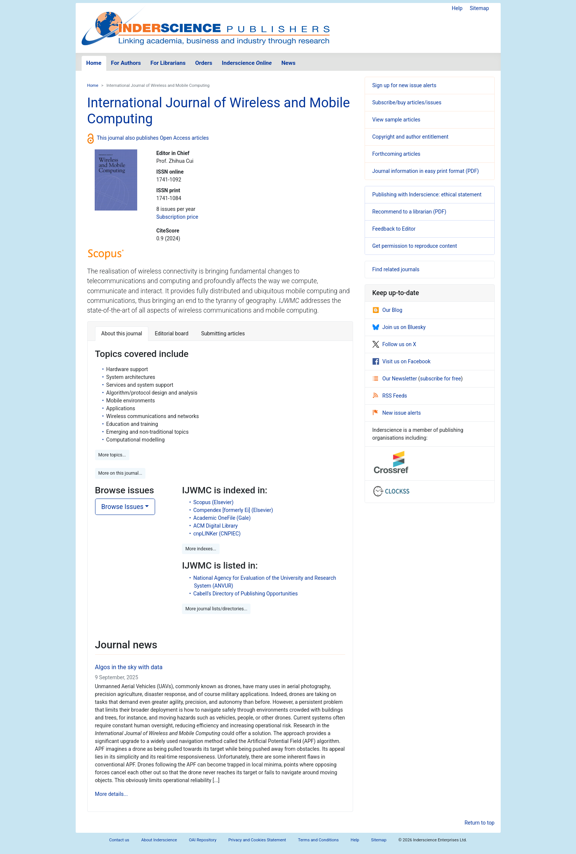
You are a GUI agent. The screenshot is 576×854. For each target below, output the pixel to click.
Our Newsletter (395, 379)
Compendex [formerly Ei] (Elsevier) (233, 510)
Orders (203, 63)
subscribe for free (440, 379)
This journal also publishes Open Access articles (153, 138)
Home (93, 63)
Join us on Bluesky (399, 327)
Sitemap (479, 8)
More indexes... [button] (200, 548)
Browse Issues (122, 506)
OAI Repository (203, 840)
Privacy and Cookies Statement (257, 840)
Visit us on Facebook (401, 361)
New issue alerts (397, 413)
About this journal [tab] (121, 333)
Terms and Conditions (318, 840)
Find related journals (395, 269)
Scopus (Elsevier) (213, 502)
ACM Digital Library (215, 526)
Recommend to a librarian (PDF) (409, 212)
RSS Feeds (390, 396)
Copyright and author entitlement (410, 137)
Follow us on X (394, 344)
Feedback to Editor (394, 229)
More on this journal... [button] (120, 473)
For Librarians (167, 63)
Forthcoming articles (396, 154)
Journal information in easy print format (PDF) (425, 171)
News (288, 63)
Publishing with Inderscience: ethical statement (427, 194)
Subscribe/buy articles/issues (406, 102)
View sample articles (396, 120)
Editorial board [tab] (171, 333)
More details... (111, 794)
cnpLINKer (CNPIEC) (217, 534)
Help (457, 8)
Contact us (119, 840)
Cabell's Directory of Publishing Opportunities (245, 594)
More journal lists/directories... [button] (216, 608)
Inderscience (247, 63)
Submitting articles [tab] (223, 333)
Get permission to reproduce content (414, 246)
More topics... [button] (112, 455)
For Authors (126, 63)
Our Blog (387, 310)
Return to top (480, 823)
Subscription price (177, 217)
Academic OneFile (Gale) (222, 518)
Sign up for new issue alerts (404, 85)
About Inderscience (159, 840)
